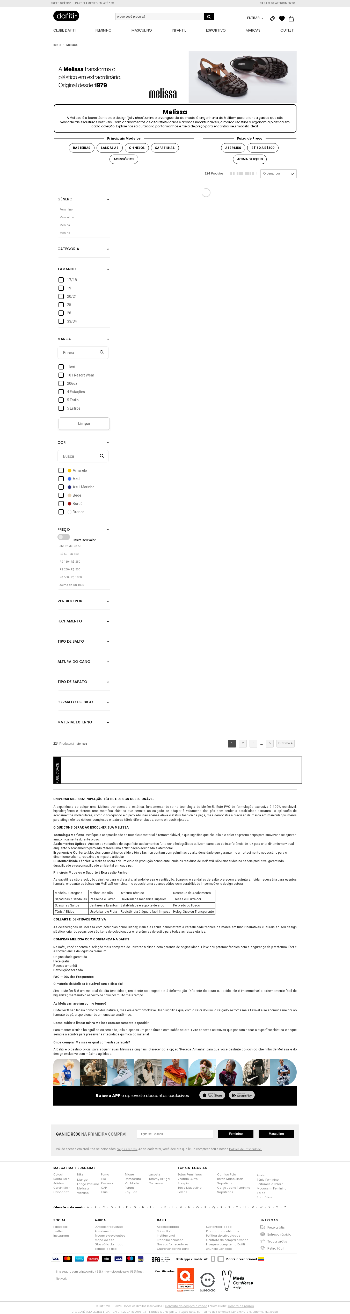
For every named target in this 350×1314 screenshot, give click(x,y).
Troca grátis (277, 1242)
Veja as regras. (127, 1149)
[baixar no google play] (242, 1096)
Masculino (276, 1134)
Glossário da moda (109, 1245)
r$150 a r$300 (262, 148)
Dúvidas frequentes (109, 1227)
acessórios (124, 159)
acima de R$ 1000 (72, 585)
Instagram (61, 1236)
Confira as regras (241, 1306)
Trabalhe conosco (170, 1240)
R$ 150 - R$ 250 (70, 562)
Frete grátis (276, 1228)
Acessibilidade (168, 1227)
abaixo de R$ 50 (70, 546)
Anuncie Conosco (219, 1249)
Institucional (166, 1236)
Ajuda (261, 1176)
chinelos (137, 148)
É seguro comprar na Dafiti (225, 1245)
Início (57, 45)
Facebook (60, 1227)
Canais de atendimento (277, 3)
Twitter (58, 1231)
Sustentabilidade (218, 1227)
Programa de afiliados (222, 1231)
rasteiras (81, 148)
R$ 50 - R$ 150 (69, 554)
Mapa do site (104, 1240)
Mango (82, 1180)
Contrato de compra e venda (227, 1240)
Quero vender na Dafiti (173, 1249)
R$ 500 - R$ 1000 (71, 577)
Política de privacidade (223, 1236)
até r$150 (233, 148)
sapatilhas (165, 148)
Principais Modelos (124, 138)
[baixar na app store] (212, 1096)
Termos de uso (105, 1249)
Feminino (236, 1134)
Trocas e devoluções (110, 1236)
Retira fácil (275, 1249)
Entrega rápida (279, 1235)
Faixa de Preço (249, 138)
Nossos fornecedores (172, 1245)
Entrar (253, 18)
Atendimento (104, 1231)
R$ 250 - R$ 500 (70, 570)
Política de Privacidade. (245, 1149)
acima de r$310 (250, 159)
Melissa (71, 45)
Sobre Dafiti (165, 1231)
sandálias (110, 148)
